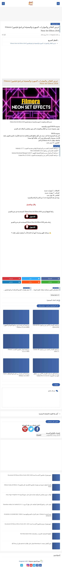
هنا (54, 414)
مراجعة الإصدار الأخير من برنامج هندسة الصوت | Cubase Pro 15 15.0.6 (38, 155)
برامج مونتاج (55, 24)
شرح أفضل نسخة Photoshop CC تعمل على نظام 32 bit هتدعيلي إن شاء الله (31, 543)
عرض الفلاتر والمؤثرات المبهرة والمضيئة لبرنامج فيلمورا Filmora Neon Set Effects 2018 (33, 43)
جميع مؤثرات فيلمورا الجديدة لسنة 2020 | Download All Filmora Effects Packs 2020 (29, 475)
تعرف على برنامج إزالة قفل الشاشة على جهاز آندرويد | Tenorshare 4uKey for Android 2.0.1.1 (27, 504)
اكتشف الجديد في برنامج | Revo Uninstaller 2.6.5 (44, 150)
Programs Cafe (23, 561)
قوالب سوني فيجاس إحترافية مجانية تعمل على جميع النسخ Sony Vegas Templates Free (28, 494)
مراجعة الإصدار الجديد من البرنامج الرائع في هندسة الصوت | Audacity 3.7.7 (37, 148)
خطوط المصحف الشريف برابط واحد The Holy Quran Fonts (35, 533)
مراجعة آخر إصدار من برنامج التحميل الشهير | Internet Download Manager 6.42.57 (35, 153)
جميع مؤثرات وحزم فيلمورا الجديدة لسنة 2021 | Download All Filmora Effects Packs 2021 (28, 524)
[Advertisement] (31, 60)
